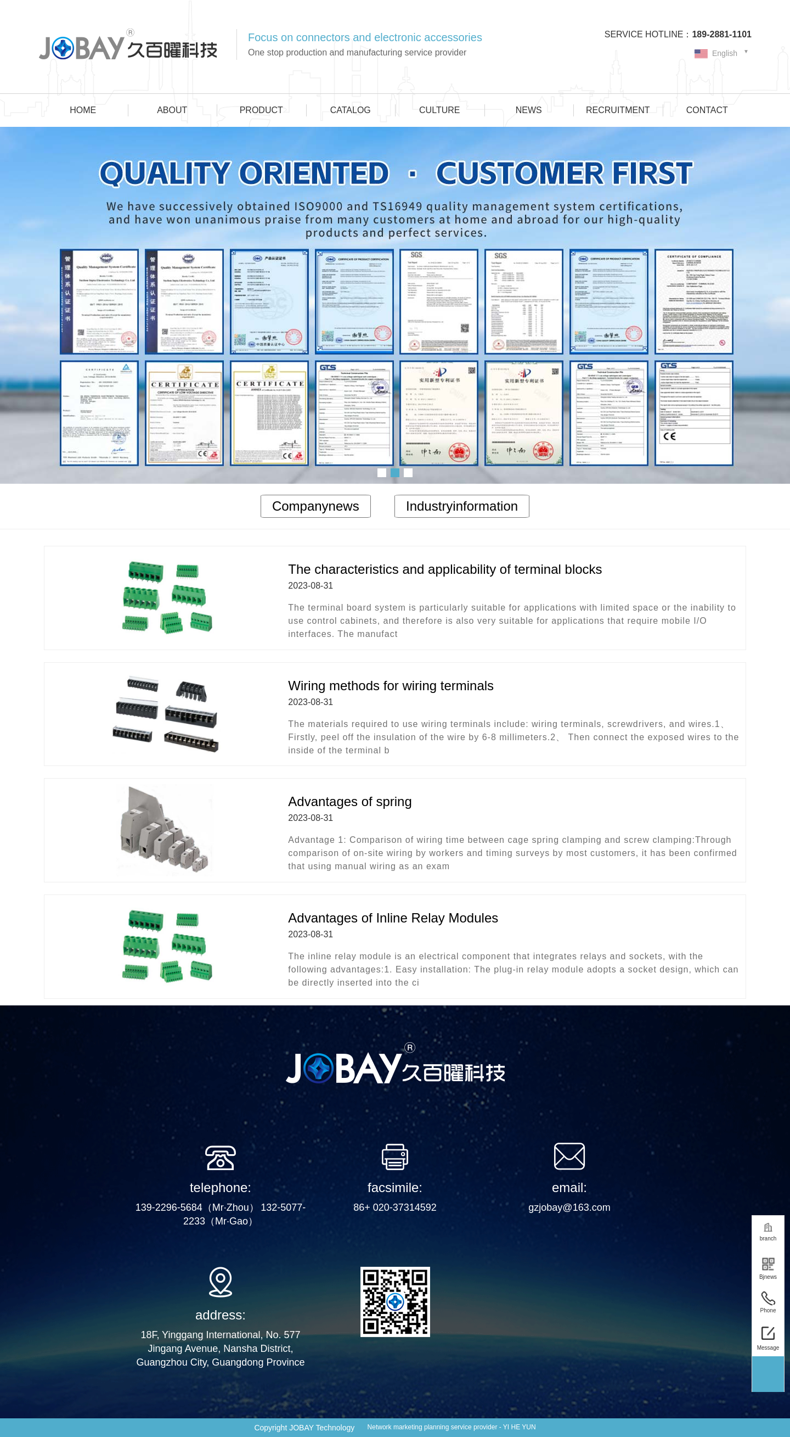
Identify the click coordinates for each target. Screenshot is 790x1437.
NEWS (529, 110)
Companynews (315, 506)
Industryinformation (462, 506)
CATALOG (350, 110)
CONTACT (707, 110)
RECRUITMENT (618, 110)
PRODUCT (261, 110)
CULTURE (439, 110)
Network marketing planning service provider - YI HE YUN (452, 1427)
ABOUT (172, 110)
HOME (83, 110)
